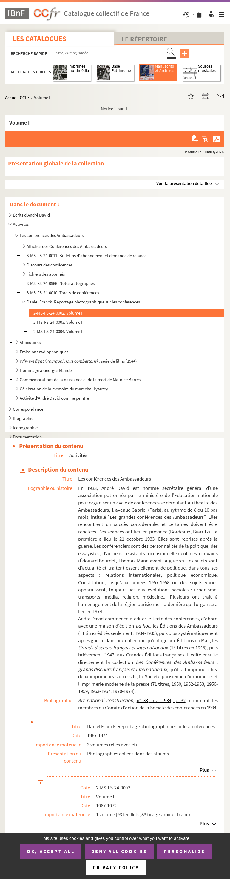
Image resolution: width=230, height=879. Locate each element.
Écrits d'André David (31, 215)
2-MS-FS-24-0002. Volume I (57, 313)
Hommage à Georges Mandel (46, 370)
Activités (21, 224)
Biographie (23, 418)
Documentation (27, 437)
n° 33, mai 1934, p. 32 (161, 700)
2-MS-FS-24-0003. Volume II (58, 322)
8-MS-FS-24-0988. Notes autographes (61, 283)
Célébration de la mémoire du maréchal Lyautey (64, 389)
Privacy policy (116, 867)
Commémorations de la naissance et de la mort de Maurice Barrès (80, 379)
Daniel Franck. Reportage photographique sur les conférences (83, 302)
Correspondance (28, 409)
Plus (204, 770)
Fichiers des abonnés (46, 274)
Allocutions (30, 342)
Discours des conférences (49, 265)
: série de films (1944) (78, 361)
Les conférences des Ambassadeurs (52, 235)
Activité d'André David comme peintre (54, 398)
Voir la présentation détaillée (184, 183)
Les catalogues (39, 38)
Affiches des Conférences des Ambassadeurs (67, 246)
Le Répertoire (144, 39)
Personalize (184, 851)
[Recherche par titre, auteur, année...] (108, 53)
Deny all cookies (119, 851)
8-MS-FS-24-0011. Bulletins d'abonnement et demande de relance (86, 255)
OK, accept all (51, 851)
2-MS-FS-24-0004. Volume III (59, 331)
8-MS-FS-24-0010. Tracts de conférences (63, 292)
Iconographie (25, 427)
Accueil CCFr (17, 97)
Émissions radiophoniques (44, 352)
